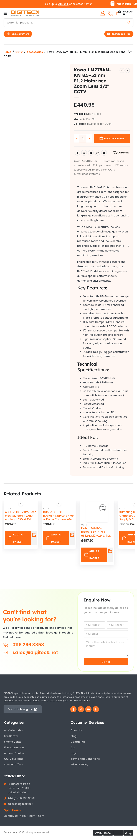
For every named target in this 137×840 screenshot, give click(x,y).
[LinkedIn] (88, 709)
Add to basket (114, 138)
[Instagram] (81, 709)
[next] (127, 70)
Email (104, 153)
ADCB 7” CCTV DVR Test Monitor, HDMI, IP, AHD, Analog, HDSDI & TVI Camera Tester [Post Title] (20, 517)
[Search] (129, 23)
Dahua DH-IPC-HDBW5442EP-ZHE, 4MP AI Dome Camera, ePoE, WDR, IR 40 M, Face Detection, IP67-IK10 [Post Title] (58, 519)
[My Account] (102, 13)
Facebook (77, 153)
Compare (123, 152)
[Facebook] (73, 709)
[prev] (122, 70)
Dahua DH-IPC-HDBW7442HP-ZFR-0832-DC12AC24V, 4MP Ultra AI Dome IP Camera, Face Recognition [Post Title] (96, 537)
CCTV (19, 52)
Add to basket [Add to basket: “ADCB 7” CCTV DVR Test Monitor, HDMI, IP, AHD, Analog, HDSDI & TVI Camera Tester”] (15, 538)
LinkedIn (91, 153)
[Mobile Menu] (5, 13)
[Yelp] (96, 709)
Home (7, 52)
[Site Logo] (25, 13)
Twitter (84, 153)
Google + (97, 153)
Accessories (35, 52)
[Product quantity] (83, 138)
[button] (18, 34)
